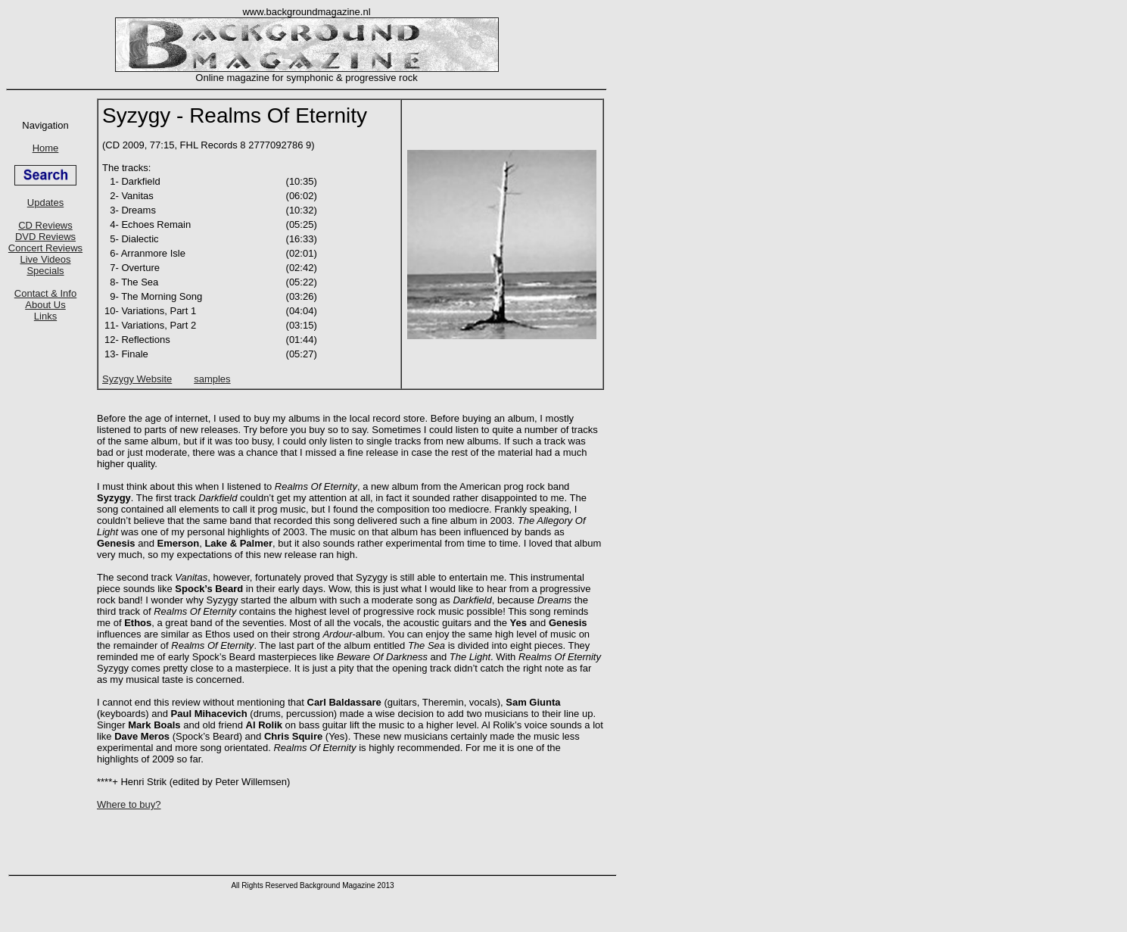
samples (212, 379)
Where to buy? (129, 804)
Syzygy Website (137, 379)
